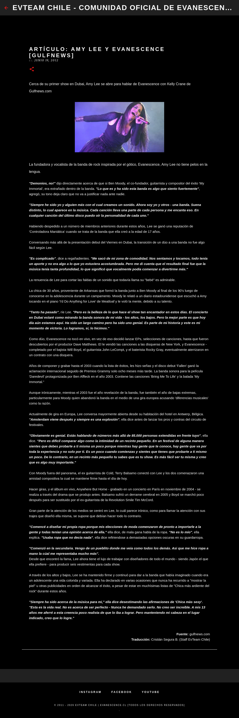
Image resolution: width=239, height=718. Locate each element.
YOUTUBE (151, 692)
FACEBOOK (121, 692)
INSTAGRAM (91, 692)
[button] (31, 69)
